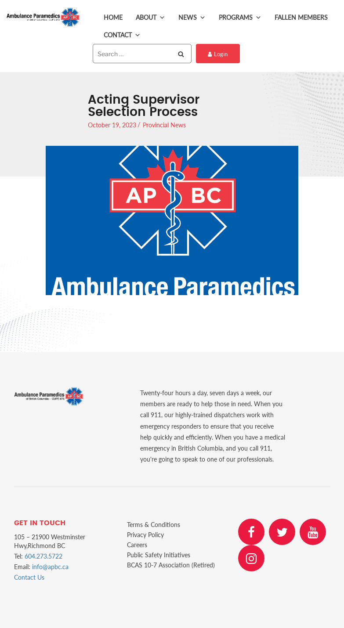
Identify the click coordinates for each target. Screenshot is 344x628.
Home (113, 17)
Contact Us (29, 577)
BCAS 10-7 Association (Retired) (171, 565)
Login (218, 54)
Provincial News (164, 125)
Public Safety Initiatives (158, 555)
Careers (137, 545)
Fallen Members (301, 17)
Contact (122, 35)
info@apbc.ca (50, 566)
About (150, 17)
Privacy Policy (145, 534)
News (192, 17)
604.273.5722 (43, 556)
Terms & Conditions (153, 524)
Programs (240, 17)
